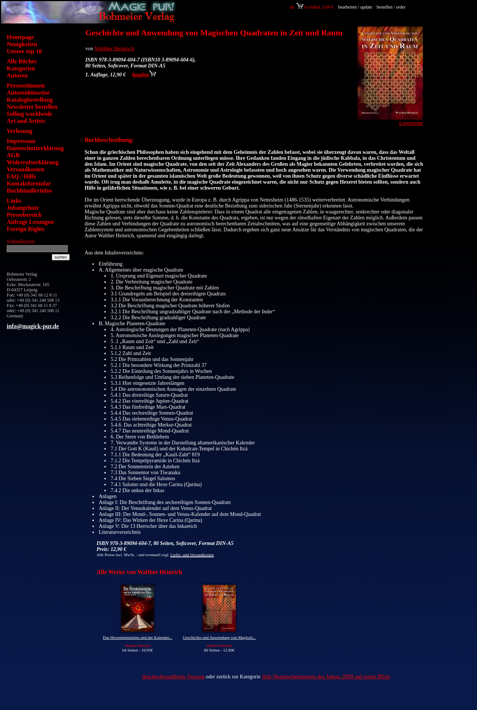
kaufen (144, 74)
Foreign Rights (25, 229)
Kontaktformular (29, 183)
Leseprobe (411, 123)
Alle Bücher (22, 61)
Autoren (17, 75)
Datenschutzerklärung (35, 148)
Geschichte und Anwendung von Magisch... (219, 637)
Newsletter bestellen (32, 107)
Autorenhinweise (28, 92)
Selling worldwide (29, 114)
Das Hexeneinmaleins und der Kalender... (137, 637)
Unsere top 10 (24, 51)
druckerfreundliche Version (173, 676)
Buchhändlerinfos (29, 190)
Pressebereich (24, 215)
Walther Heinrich (114, 48)
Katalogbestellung (30, 99)
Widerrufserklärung (33, 162)
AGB (13, 155)
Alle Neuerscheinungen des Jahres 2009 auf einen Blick (326, 676)
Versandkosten (25, 169)
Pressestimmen (26, 85)
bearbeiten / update (355, 7)
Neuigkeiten (22, 44)
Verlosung (19, 131)
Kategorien (21, 68)
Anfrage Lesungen (30, 222)
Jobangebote (23, 208)
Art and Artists (26, 121)
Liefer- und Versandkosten (192, 554)
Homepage (20, 37)
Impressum (21, 141)
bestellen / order (392, 7)
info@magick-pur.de (33, 326)
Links (14, 200)
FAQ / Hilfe (21, 176)
